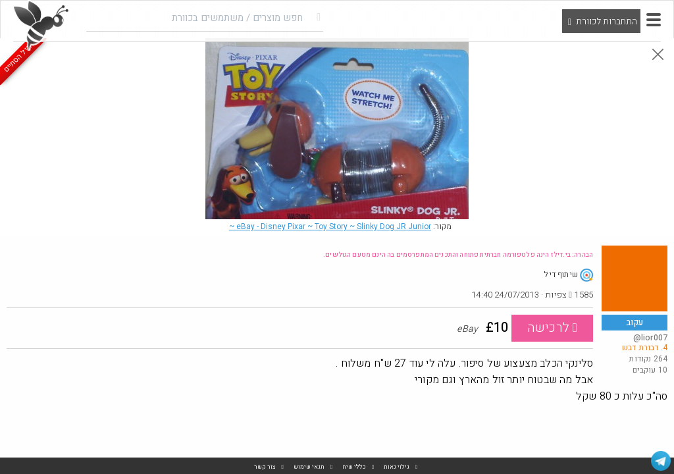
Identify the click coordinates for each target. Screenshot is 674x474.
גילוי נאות (396, 467)
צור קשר (265, 467)
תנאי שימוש (309, 467)
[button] (653, 19)
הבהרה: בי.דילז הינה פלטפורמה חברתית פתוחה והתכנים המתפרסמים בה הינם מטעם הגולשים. (458, 254)
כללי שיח (354, 467)
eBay (330, 226)
